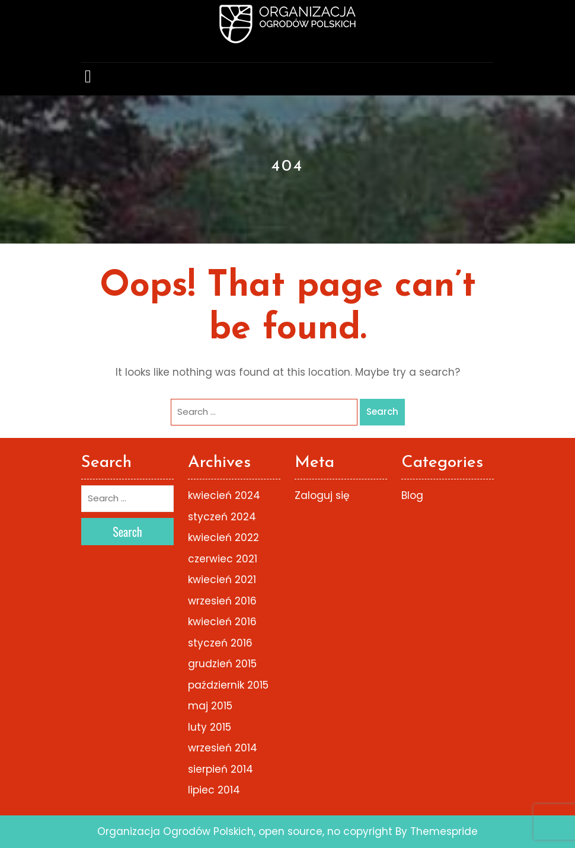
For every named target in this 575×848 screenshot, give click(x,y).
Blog (412, 495)
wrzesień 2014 (222, 748)
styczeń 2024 (222, 517)
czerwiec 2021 (222, 559)
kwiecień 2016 (222, 622)
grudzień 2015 (222, 664)
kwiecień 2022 (223, 537)
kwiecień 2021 (222, 579)
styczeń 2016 (220, 643)
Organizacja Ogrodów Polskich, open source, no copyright (244, 831)
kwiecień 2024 (224, 495)
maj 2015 (210, 706)
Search (382, 411)
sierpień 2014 (220, 769)
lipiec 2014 (214, 790)
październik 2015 (228, 685)
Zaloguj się (322, 495)
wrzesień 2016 (222, 601)
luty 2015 (209, 727)
